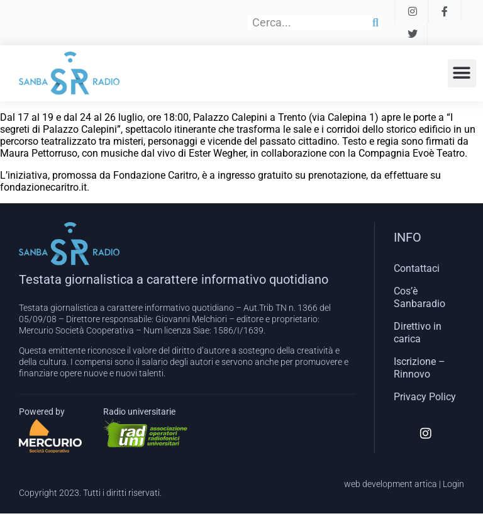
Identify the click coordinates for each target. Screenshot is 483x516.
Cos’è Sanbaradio (419, 297)
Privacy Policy (425, 397)
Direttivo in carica (417, 332)
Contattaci (417, 268)
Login (453, 484)
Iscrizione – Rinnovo (419, 368)
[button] (462, 73)
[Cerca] (375, 22)
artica (425, 484)
